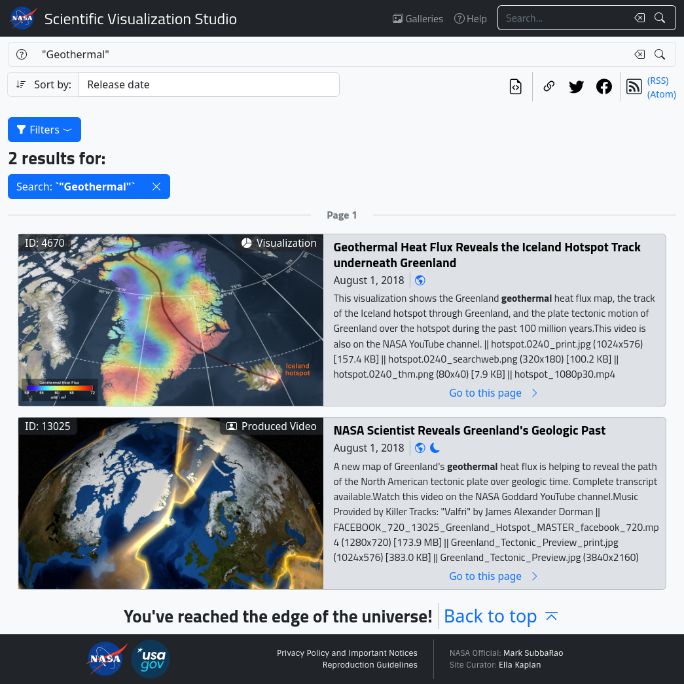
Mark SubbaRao (533, 653)
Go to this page (494, 393)
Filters (44, 129)
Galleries (418, 18)
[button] (156, 186)
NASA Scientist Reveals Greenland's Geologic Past (469, 430)
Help (470, 18)
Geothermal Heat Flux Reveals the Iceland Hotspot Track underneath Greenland (487, 255)
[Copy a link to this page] (549, 87)
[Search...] (562, 17)
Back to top (502, 615)
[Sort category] (209, 84)
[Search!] (661, 17)
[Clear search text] (636, 17)
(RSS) (657, 80)
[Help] (21, 54)
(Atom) (661, 94)
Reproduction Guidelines (370, 665)
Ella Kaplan (520, 665)
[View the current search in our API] (516, 86)
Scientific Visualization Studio (141, 18)
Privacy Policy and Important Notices (347, 653)
